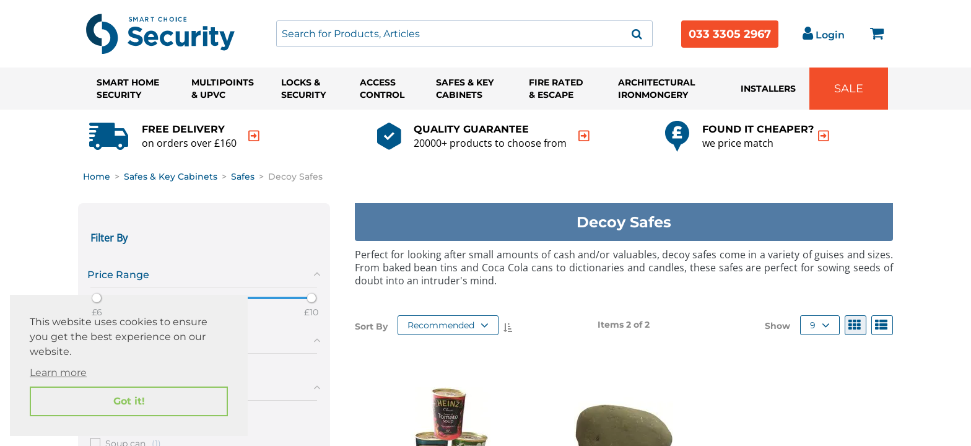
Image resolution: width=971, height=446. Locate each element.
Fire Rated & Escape (556, 88)
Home (96, 176)
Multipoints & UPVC (222, 88)
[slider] (96, 298)
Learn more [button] (58, 372)
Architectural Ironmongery (656, 88)
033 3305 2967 (730, 34)
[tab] (204, 272)
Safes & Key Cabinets (465, 88)
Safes (243, 176)
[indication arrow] (254, 136)
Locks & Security (303, 88)
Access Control (382, 88)
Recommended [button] (448, 325)
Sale (848, 88)
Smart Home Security (128, 88)
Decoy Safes (295, 176)
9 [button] (820, 325)
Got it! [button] (129, 401)
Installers (768, 88)
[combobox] (464, 33)
